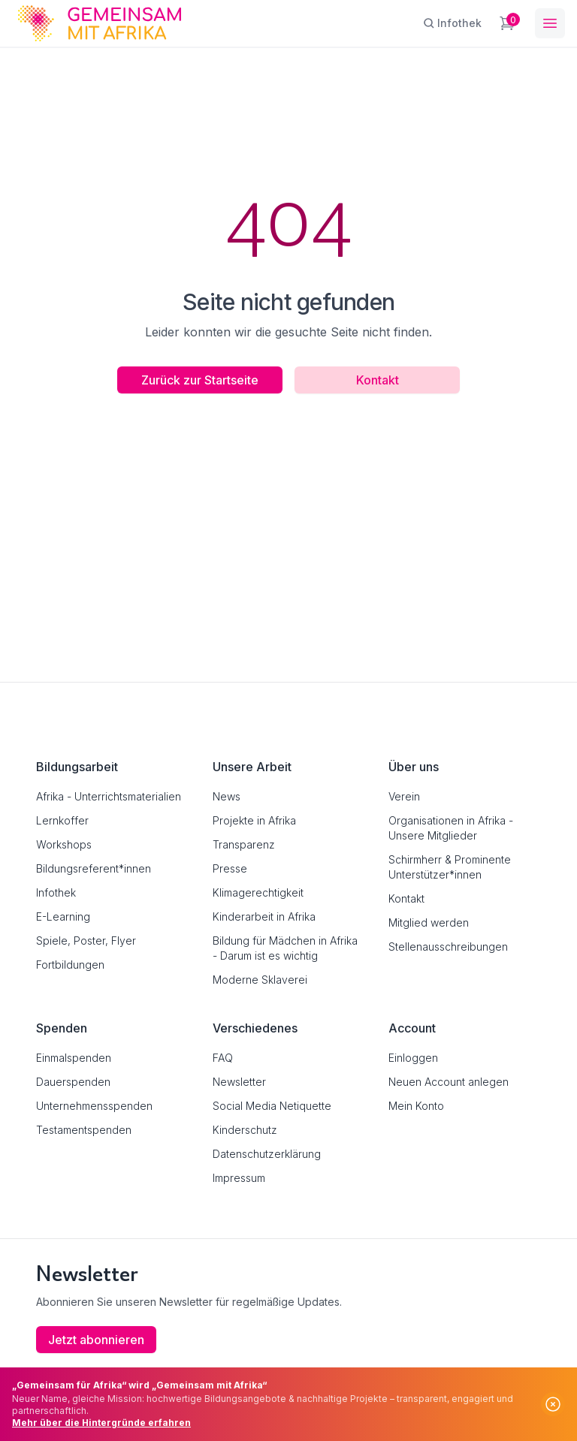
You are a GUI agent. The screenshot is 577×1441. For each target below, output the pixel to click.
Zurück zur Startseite (199, 379)
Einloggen (413, 1057)
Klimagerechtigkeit (258, 892)
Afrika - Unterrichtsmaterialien (108, 796)
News (226, 796)
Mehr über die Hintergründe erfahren (101, 1422)
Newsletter (239, 1081)
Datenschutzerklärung (267, 1153)
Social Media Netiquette (272, 1105)
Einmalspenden (73, 1057)
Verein (404, 796)
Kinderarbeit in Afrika (264, 916)
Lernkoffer (62, 820)
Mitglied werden (428, 922)
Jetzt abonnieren (96, 1339)
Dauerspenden (73, 1081)
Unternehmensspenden (94, 1105)
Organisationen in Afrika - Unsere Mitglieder (450, 828)
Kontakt (377, 379)
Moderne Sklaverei (260, 979)
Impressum (239, 1177)
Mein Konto (416, 1105)
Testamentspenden (83, 1129)
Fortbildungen (70, 964)
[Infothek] (452, 23)
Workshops (64, 844)
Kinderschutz (245, 1129)
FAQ (223, 1057)
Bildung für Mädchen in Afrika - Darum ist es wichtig (285, 948)
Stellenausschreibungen (448, 946)
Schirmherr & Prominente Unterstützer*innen (449, 867)
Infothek (56, 892)
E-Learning (63, 916)
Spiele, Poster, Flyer (86, 940)
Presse (230, 868)
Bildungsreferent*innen (93, 868)
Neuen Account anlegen (448, 1081)
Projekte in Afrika (254, 820)
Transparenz (244, 844)
